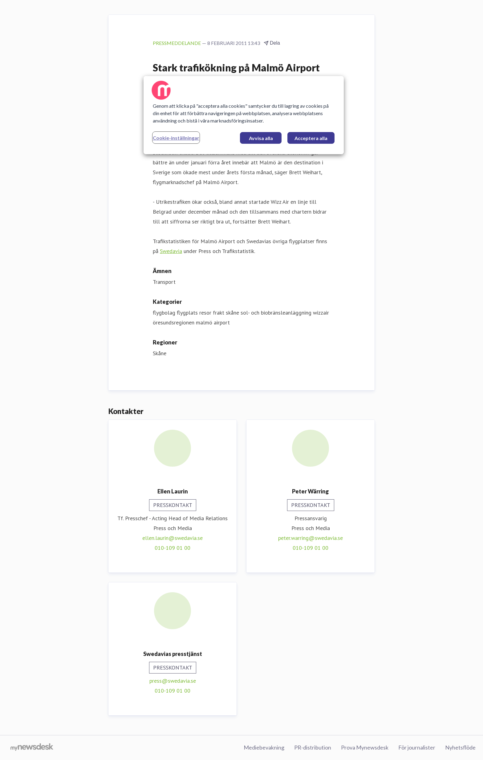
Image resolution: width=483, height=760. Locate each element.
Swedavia (171, 251)
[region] (244, 115)
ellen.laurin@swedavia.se (172, 537)
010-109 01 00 (172, 547)
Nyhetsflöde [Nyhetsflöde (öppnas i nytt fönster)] (460, 747)
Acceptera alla (310, 138)
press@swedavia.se (172, 680)
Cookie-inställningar (176, 138)
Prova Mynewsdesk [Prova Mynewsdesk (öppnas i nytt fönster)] (364, 747)
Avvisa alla (261, 138)
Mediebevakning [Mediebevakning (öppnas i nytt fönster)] (264, 747)
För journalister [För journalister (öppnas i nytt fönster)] (416, 747)
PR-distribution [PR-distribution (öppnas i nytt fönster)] (312, 747)
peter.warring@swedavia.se (310, 537)
